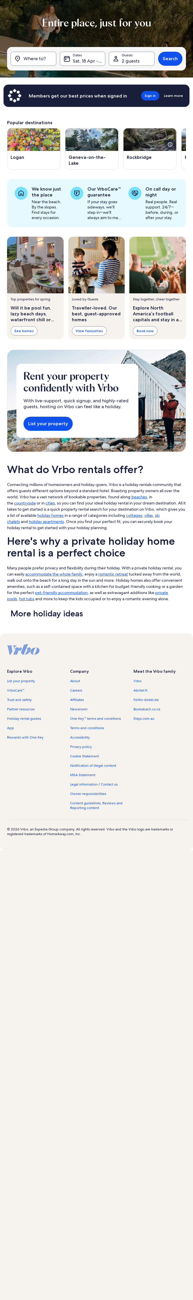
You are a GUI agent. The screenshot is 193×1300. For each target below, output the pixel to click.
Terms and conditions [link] (87, 728)
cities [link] (50, 503)
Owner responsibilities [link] (88, 793)
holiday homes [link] (50, 515)
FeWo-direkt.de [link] (146, 699)
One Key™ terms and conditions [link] (95, 718)
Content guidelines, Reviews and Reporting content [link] (96, 805)
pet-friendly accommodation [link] (61, 592)
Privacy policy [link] (81, 746)
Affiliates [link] (77, 699)
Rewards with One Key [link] (25, 737)
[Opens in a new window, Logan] (33, 149)
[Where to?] (33, 59)
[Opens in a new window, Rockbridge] (150, 149)
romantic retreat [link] (113, 574)
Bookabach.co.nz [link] (146, 709)
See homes (24, 331)
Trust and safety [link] (19, 699)
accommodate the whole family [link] (53, 574)
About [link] (75, 681)
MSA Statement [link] (82, 775)
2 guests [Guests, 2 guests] (131, 61)
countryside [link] (25, 503)
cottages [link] (134, 515)
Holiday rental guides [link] (24, 718)
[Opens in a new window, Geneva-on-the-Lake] (91, 149)
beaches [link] (139, 497)
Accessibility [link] (80, 737)
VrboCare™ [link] (16, 690)
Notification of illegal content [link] (93, 765)
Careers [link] (76, 690)
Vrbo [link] (137, 681)
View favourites (89, 331)
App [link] (10, 728)
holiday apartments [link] (46, 521)
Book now (145, 331)
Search (170, 58)
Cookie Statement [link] (84, 756)
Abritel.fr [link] (140, 690)
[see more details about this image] (170, 144)
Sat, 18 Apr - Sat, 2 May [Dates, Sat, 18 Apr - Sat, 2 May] (89, 61)
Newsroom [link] (79, 709)
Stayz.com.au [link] (143, 718)
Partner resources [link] (21, 709)
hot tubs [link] (26, 598)
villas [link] (148, 515)
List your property (48, 423)
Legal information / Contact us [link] (94, 784)
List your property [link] (21, 681)
